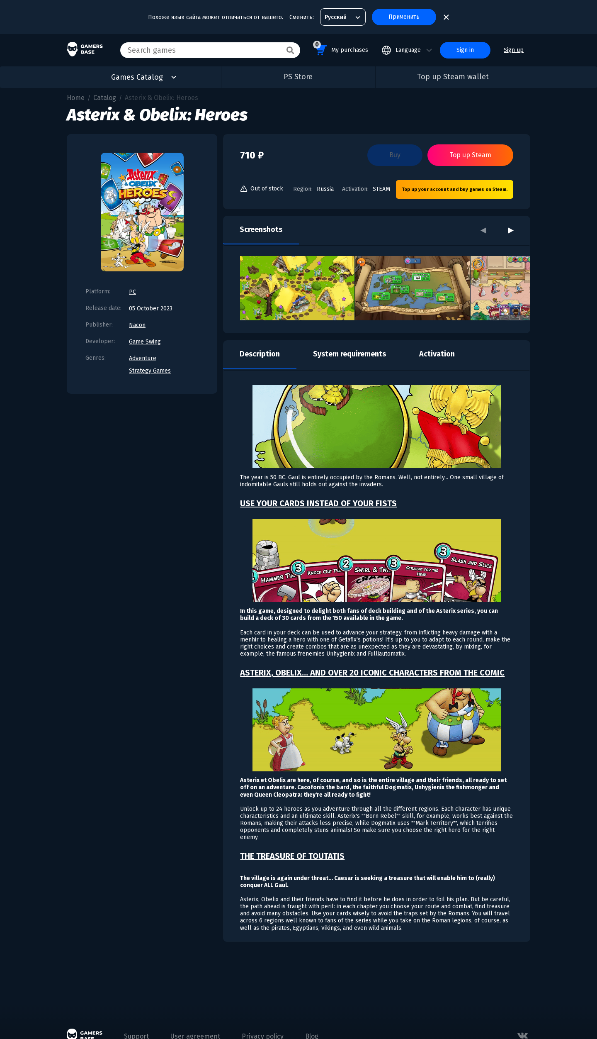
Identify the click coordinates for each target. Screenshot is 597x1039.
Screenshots (261, 229)
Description (260, 354)
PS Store (298, 76)
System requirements (349, 354)
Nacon (137, 325)
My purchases (340, 49)
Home (76, 98)
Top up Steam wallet (453, 76)
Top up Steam (470, 155)
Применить (404, 16)
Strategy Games (150, 370)
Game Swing (145, 341)
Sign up (514, 50)
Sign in (465, 50)
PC (132, 291)
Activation (437, 354)
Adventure (142, 358)
